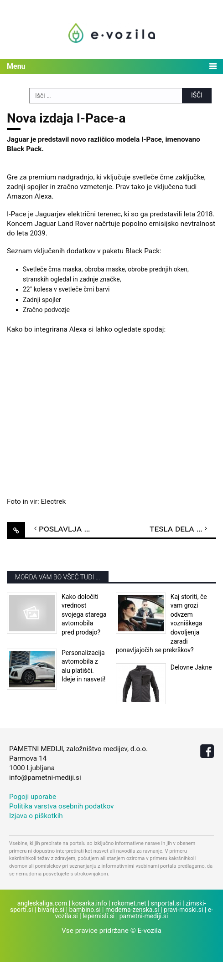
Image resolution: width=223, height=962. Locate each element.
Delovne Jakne (191, 667)
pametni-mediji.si (143, 916)
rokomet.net (129, 903)
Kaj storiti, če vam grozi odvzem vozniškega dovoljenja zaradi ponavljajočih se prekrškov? (161, 623)
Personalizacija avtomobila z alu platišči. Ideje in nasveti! (83, 666)
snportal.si (166, 903)
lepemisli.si (98, 916)
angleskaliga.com (42, 903)
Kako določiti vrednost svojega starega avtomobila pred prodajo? (84, 614)
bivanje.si (51, 909)
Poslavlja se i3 (70, 528)
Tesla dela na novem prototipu (183, 528)
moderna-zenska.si (132, 909)
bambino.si (85, 909)
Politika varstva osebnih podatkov (61, 806)
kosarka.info (89, 903)
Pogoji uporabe (32, 797)
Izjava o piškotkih (36, 816)
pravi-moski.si (183, 909)
